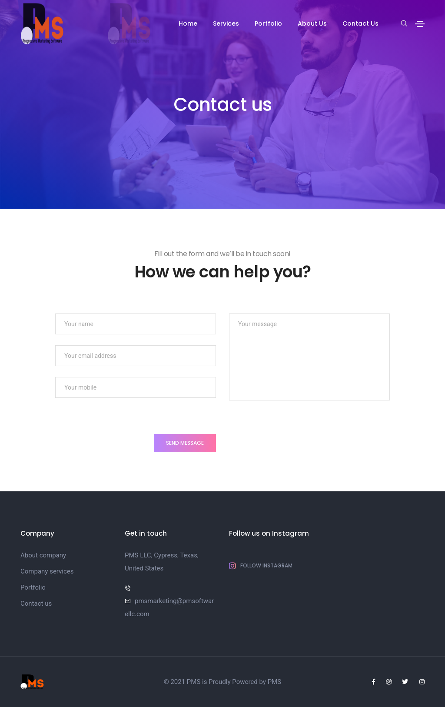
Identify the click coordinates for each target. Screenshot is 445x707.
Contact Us (360, 23)
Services (226, 23)
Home (188, 23)
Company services (47, 571)
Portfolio (268, 23)
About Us (312, 23)
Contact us (36, 603)
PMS (274, 682)
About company (43, 555)
